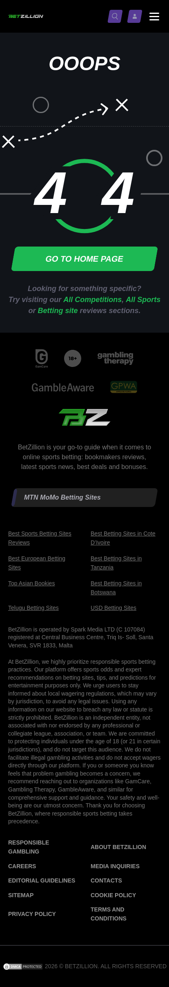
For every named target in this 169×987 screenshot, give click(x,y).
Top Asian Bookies (31, 583)
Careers (22, 866)
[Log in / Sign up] (136, 16)
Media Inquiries (115, 866)
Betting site (58, 311)
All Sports (143, 300)
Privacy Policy (32, 914)
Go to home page (84, 258)
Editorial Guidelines (41, 880)
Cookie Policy (113, 895)
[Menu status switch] (154, 16)
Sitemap (20, 895)
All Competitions (92, 300)
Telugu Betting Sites (33, 608)
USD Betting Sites (113, 608)
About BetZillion (118, 847)
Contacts (106, 880)
